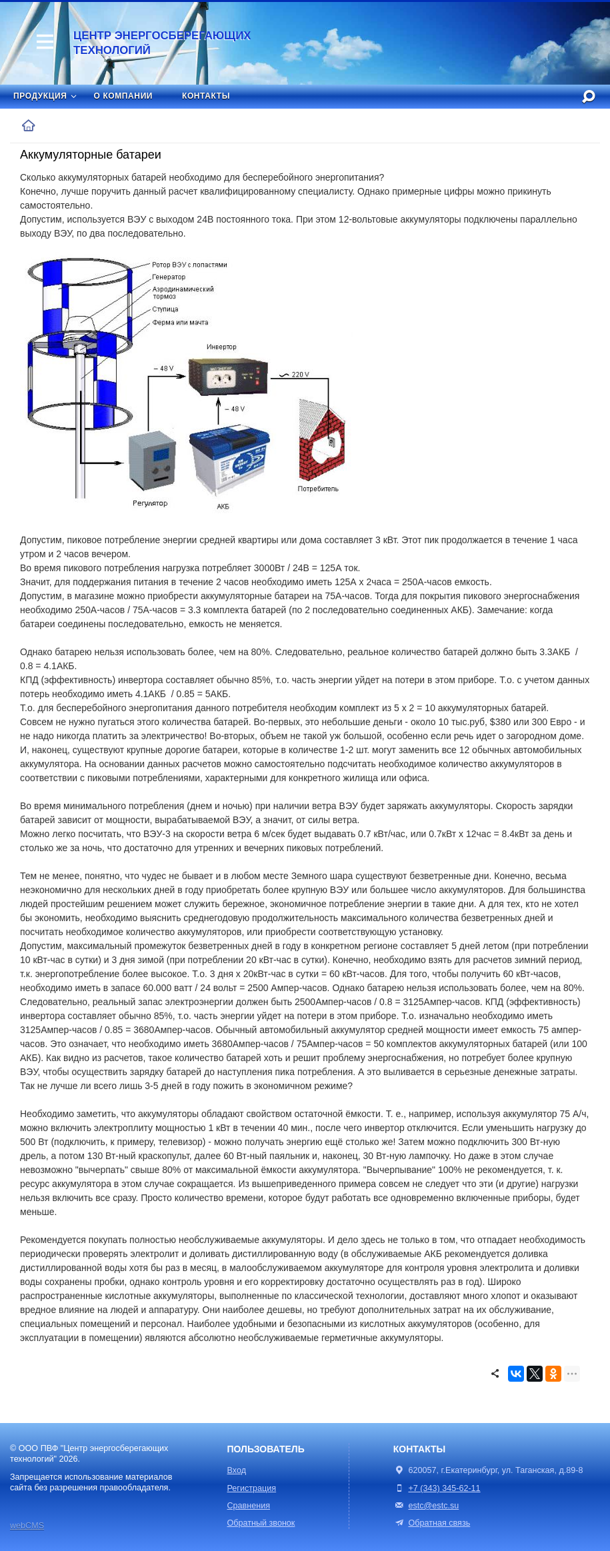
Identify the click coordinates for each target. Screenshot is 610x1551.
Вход (237, 1470)
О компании (123, 96)
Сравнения (249, 1505)
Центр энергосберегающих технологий (162, 43)
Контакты (206, 96)
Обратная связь (431, 1523)
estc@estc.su (433, 1505)
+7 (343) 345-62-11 (444, 1488)
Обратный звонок (261, 1523)
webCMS (27, 1525)
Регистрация (252, 1488)
